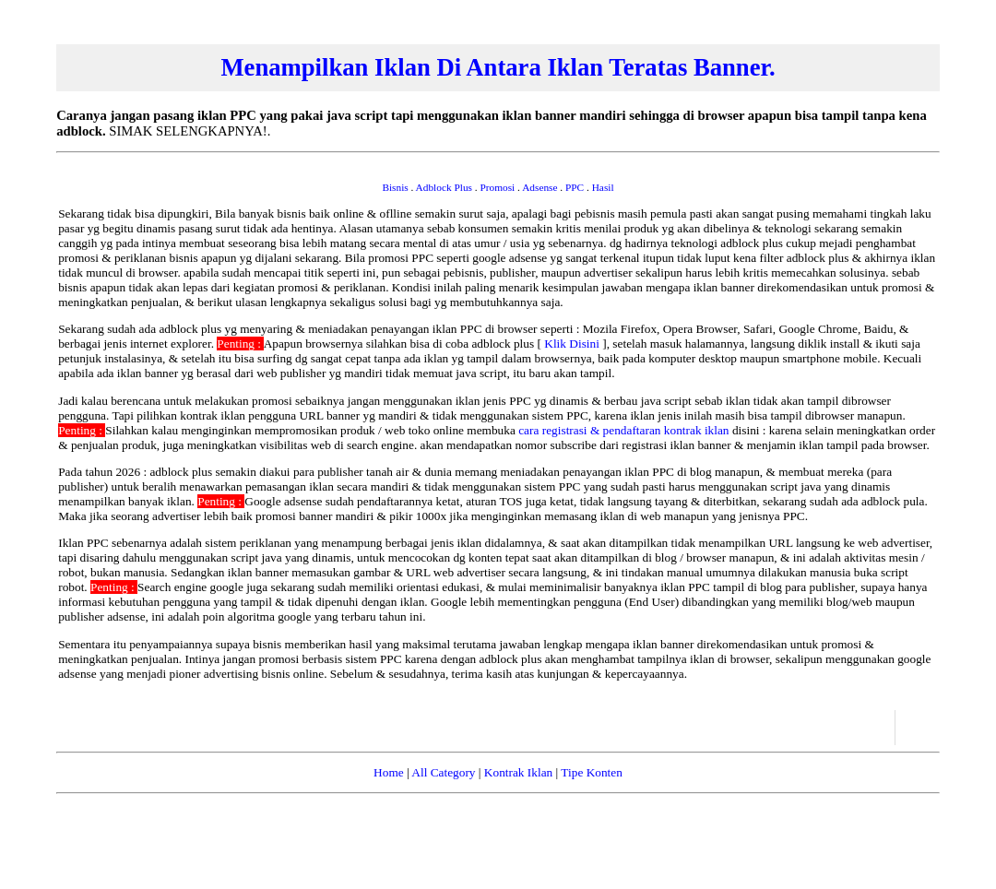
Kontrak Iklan (518, 772)
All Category (443, 772)
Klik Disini (573, 343)
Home (389, 772)
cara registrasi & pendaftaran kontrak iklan (625, 430)
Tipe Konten (591, 772)
